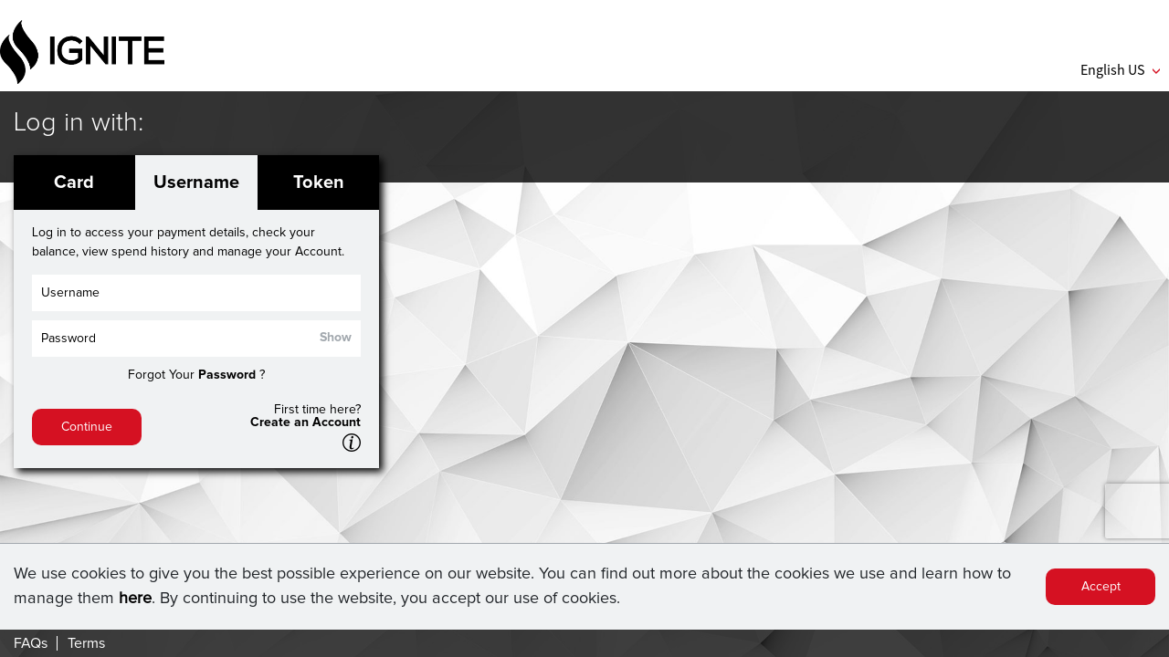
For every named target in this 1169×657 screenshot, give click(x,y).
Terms (86, 643)
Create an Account (305, 422)
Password (227, 375)
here (135, 598)
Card (74, 182)
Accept (1101, 586)
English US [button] (1120, 69)
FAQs (30, 643)
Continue (86, 427)
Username (196, 182)
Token (318, 182)
